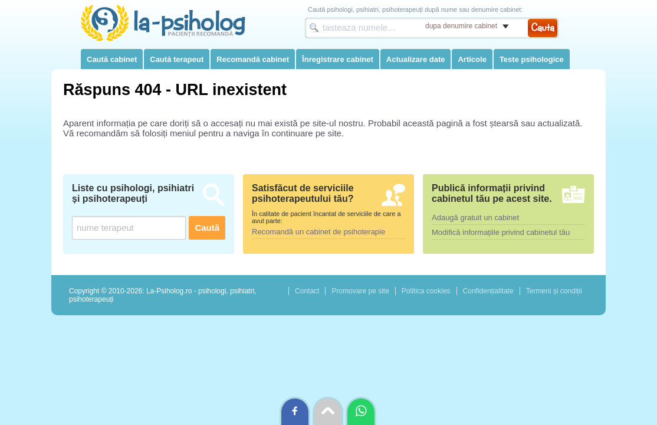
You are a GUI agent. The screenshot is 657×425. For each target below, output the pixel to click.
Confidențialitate (488, 291)
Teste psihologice (532, 59)
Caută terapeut (176, 59)
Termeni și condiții (554, 291)
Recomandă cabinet (252, 59)
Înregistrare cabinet (337, 59)
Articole (472, 59)
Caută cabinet (112, 59)
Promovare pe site (360, 291)
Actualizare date (415, 59)
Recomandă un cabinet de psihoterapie (318, 231)
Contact (307, 291)
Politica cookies (426, 291)
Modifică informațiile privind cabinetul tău (501, 232)
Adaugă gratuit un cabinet (475, 217)
